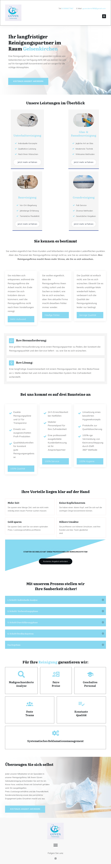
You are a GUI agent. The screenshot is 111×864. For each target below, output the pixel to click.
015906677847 (67, 8)
